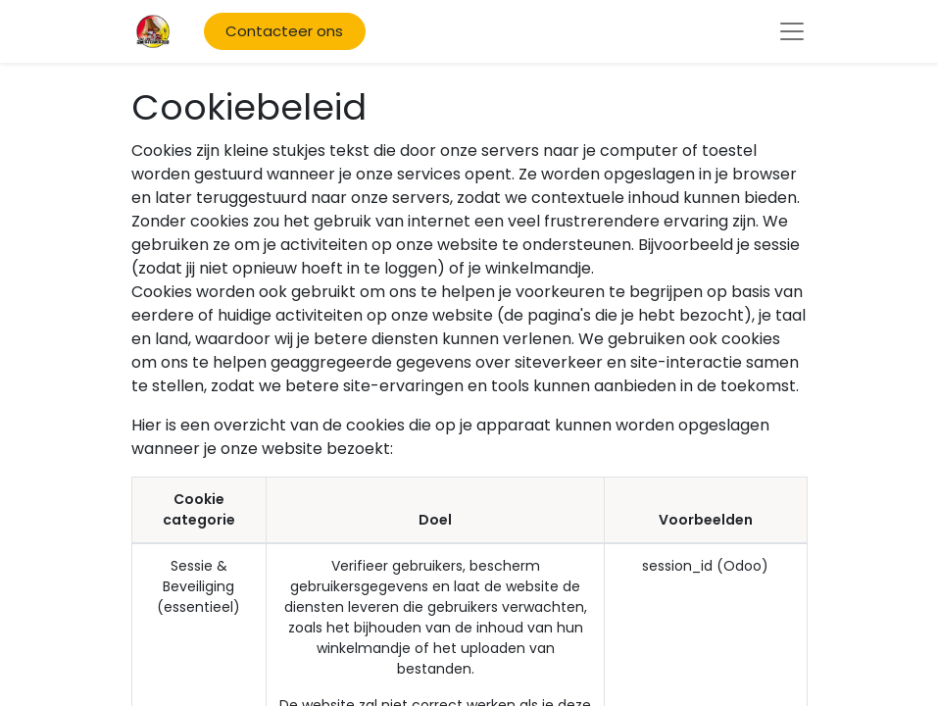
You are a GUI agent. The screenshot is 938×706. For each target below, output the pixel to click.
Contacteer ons (284, 31)
